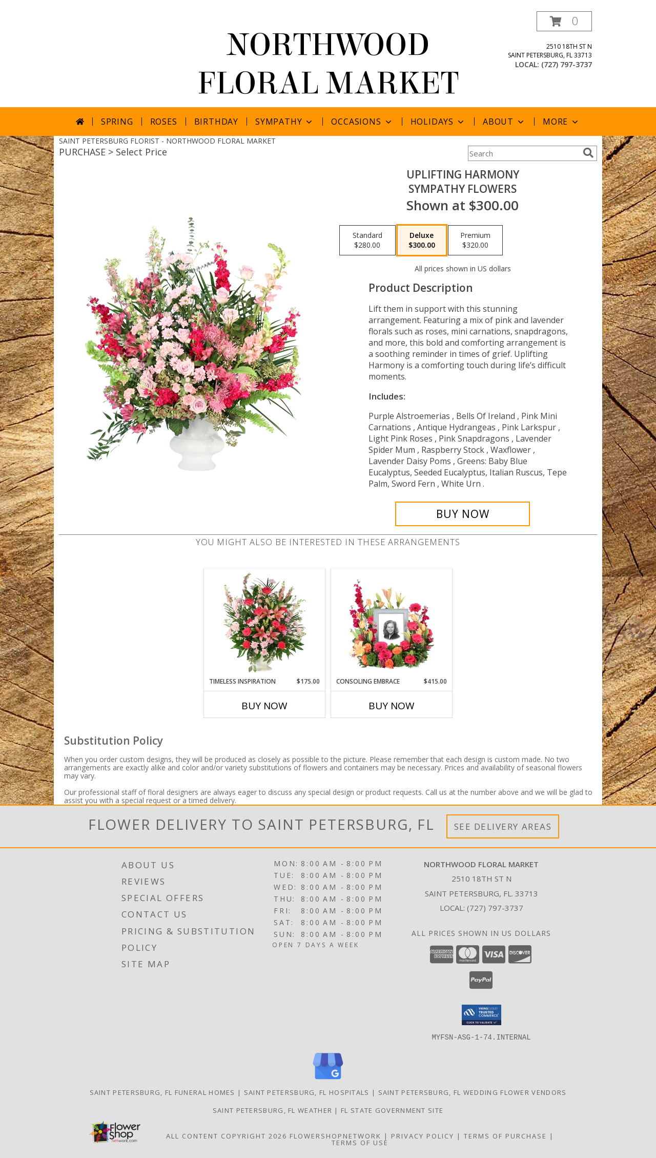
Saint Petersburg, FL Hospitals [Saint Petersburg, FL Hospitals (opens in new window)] (307, 1091)
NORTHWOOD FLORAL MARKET (328, 64)
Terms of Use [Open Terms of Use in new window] (360, 1142)
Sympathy (284, 121)
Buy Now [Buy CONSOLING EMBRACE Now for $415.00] (391, 705)
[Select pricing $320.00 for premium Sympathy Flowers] (475, 240)
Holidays (438, 121)
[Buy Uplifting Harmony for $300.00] (462, 514)
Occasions (362, 121)
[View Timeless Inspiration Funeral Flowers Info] (265, 622)
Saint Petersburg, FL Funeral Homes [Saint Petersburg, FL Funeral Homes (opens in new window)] (162, 1091)
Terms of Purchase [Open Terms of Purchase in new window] (505, 1135)
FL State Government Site (392, 1109)
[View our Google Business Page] (328, 1079)
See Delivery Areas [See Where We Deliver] (503, 826)
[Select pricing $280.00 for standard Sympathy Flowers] (367, 240)
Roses (163, 121)
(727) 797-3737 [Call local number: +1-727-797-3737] (566, 64)
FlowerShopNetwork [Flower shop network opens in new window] (335, 1135)
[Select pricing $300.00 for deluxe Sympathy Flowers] (422, 240)
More (561, 121)
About (504, 121)
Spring (117, 121)
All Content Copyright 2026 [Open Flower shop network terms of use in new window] (226, 1135)
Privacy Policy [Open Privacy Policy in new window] (422, 1135)
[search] (588, 152)
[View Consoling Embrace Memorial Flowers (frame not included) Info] (392, 622)
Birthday (216, 121)
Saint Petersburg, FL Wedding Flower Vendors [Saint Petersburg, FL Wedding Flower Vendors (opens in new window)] (472, 1091)
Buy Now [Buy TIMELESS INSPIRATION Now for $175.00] (264, 705)
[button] (564, 21)
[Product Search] (523, 153)
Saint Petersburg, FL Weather (272, 1109)
